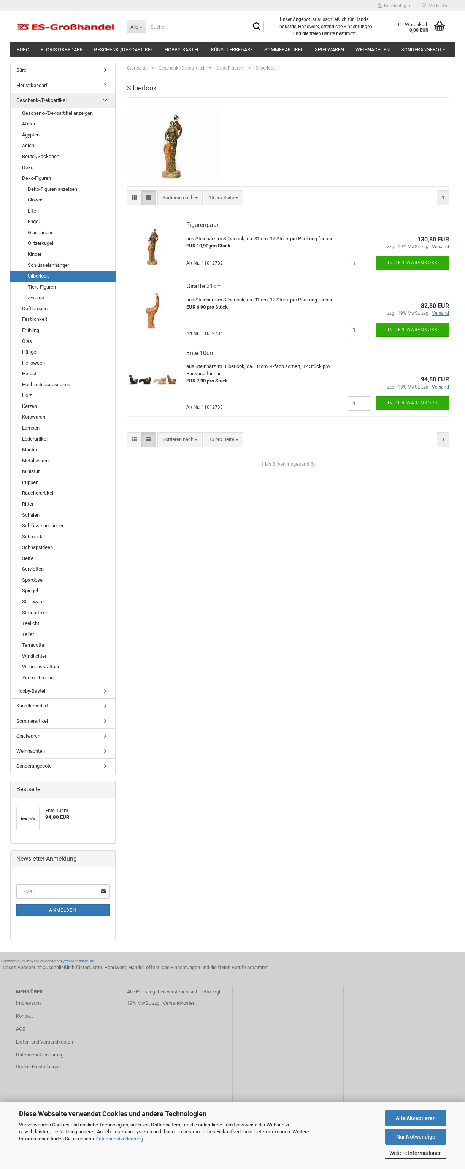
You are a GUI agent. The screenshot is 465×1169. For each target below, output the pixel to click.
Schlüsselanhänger (48, 265)
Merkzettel (435, 5)
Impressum (28, 1003)
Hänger (30, 352)
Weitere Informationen (415, 1153)
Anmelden (62, 910)
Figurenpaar (202, 224)
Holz (27, 395)
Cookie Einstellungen (38, 1066)
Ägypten (31, 135)
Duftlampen (35, 308)
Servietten (33, 569)
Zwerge (36, 297)
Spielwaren (329, 49)
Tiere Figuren (42, 287)
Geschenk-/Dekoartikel (123, 49)
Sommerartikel (283, 49)
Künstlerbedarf (232, 49)
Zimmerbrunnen (39, 677)
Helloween (33, 363)
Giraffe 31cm (204, 286)
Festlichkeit (34, 319)
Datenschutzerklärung (119, 1139)
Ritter (27, 504)
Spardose (32, 580)
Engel (34, 221)
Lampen (31, 428)
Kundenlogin (394, 5)
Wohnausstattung (41, 666)
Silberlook (38, 276)
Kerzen (29, 406)
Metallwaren (35, 460)
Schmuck (32, 536)
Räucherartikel (37, 493)
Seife (27, 558)
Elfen (33, 211)
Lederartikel (35, 439)
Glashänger (40, 232)
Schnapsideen (37, 547)
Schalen (31, 515)
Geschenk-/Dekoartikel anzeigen (57, 113)
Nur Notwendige (415, 1137)
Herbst (29, 373)
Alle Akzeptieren (416, 1118)
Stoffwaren (34, 601)
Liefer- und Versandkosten (44, 1042)
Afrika (28, 124)
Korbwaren (33, 417)
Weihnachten (372, 49)
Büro (23, 49)
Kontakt (24, 1016)
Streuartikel (34, 612)
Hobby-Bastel (182, 49)
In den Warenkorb (412, 262)
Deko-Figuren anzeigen (52, 189)
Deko (27, 167)
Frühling (30, 330)
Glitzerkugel (40, 243)
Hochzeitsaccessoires (46, 384)
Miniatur (31, 471)
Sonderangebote (423, 49)
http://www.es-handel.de (75, 961)
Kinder (34, 254)
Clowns (36, 200)
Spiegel (30, 590)
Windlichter (34, 656)
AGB (20, 1029)
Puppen (30, 482)
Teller (28, 634)
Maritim (30, 449)
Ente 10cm (200, 353)
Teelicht (30, 623)
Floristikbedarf (62, 49)
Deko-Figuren (36, 178)
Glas (27, 341)
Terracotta (33, 645)
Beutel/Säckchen (40, 156)
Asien (28, 145)
